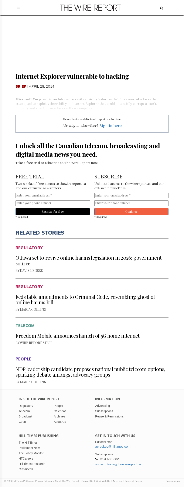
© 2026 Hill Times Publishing (19, 481)
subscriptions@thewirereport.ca (118, 464)
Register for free (53, 211)
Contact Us (87, 481)
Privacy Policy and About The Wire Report (57, 481)
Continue (131, 211)
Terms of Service (134, 481)
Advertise (117, 481)
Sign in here (110, 125)
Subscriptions (173, 481)
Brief (21, 86)
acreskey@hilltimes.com (112, 446)
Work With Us (103, 481)
